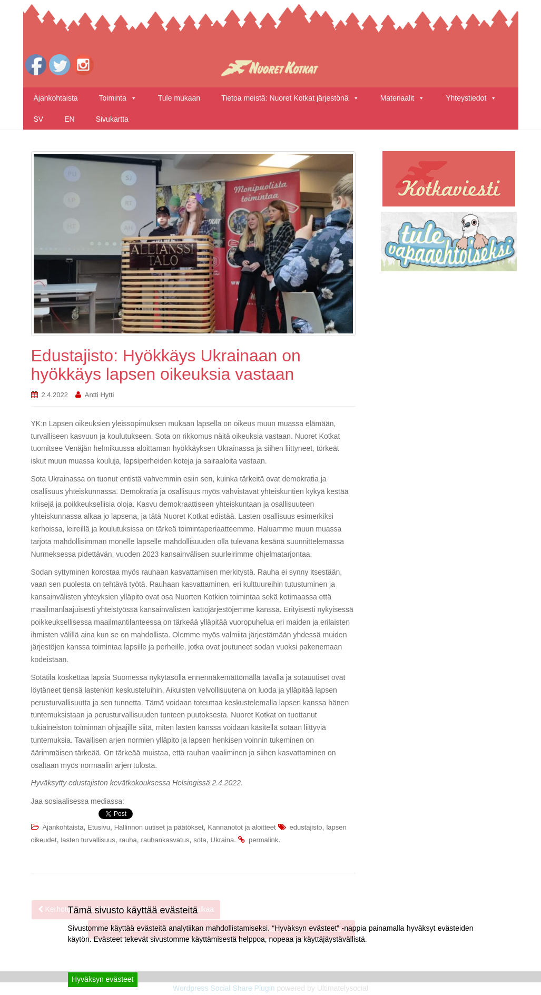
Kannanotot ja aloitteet (242, 827)
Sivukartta (112, 119)
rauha (128, 840)
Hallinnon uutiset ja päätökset (159, 827)
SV (39, 119)
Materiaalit (402, 98)
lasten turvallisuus (88, 840)
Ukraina (222, 840)
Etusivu (98, 827)
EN (69, 119)
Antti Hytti (99, 395)
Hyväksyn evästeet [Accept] (103, 979)
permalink (263, 840)
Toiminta (118, 98)
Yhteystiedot (471, 98)
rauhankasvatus (165, 840)
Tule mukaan (179, 98)
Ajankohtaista (56, 98)
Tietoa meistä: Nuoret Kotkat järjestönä (290, 98)
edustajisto (305, 827)
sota (199, 840)
